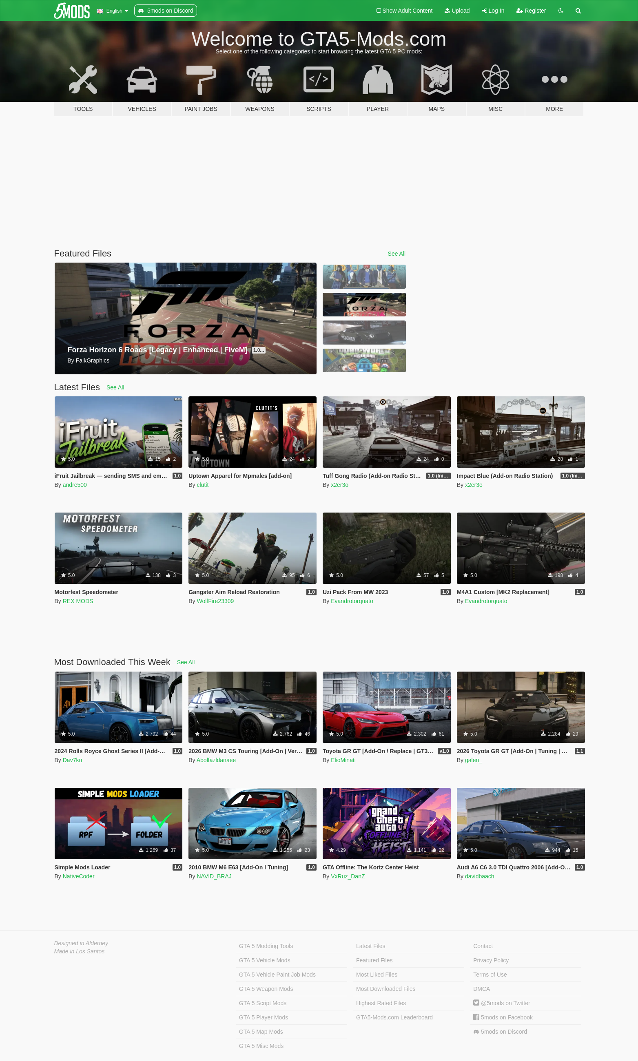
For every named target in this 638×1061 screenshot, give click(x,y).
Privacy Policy (491, 960)
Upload (457, 10)
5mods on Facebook (503, 1017)
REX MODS (78, 601)
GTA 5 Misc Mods (261, 1046)
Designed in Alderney (81, 943)
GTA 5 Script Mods (262, 1003)
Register (531, 10)
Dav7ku (72, 760)
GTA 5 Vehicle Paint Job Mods (277, 974)
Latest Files (370, 946)
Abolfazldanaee (216, 760)
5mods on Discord (500, 1031)
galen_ (473, 760)
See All (397, 253)
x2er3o (339, 485)
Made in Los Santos (79, 951)
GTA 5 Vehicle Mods (264, 960)
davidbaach (479, 876)
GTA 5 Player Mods (263, 1017)
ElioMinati (343, 760)
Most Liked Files (376, 974)
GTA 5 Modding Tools (266, 946)
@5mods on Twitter (501, 1003)
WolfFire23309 (215, 601)
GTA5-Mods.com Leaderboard (394, 1017)
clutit (202, 485)
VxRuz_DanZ (348, 876)
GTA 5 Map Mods (261, 1031)
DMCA (481, 989)
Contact (483, 946)
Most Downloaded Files (386, 989)
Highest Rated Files (381, 1003)
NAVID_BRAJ (214, 876)
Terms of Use (490, 974)
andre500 (75, 485)
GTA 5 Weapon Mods (266, 989)
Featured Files (374, 960)
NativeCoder (79, 876)
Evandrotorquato (352, 601)
